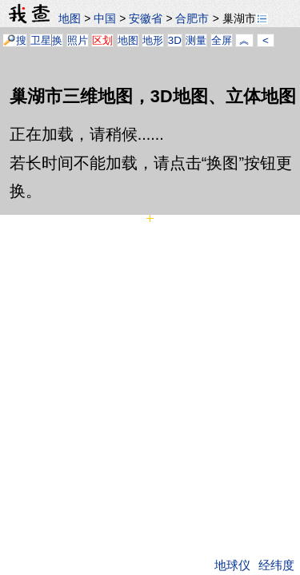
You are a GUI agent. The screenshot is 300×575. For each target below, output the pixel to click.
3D (175, 40)
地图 (69, 18)
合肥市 (192, 18)
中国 (105, 18)
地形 (152, 40)
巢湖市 (245, 18)
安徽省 (145, 18)
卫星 (40, 40)
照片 (77, 40)
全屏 (221, 40)
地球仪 (232, 565)
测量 (196, 40)
